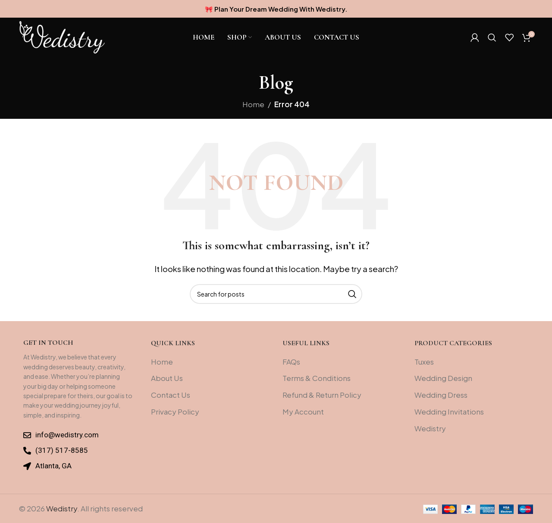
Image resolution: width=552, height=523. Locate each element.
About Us (167, 378)
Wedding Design (443, 378)
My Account (303, 411)
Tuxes (424, 361)
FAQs (291, 361)
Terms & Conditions (316, 378)
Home (253, 104)
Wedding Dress (440, 394)
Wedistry (430, 428)
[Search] (492, 40)
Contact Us (170, 394)
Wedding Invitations (449, 411)
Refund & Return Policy (321, 394)
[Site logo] (62, 39)
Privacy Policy (175, 411)
